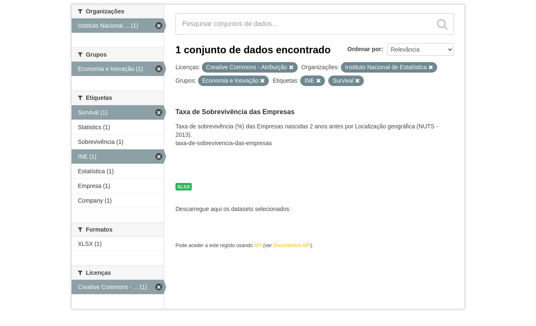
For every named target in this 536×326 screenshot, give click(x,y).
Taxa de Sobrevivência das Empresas (234, 111)
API (258, 245)
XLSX (183, 187)
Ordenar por (364, 49)
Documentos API (291, 245)
